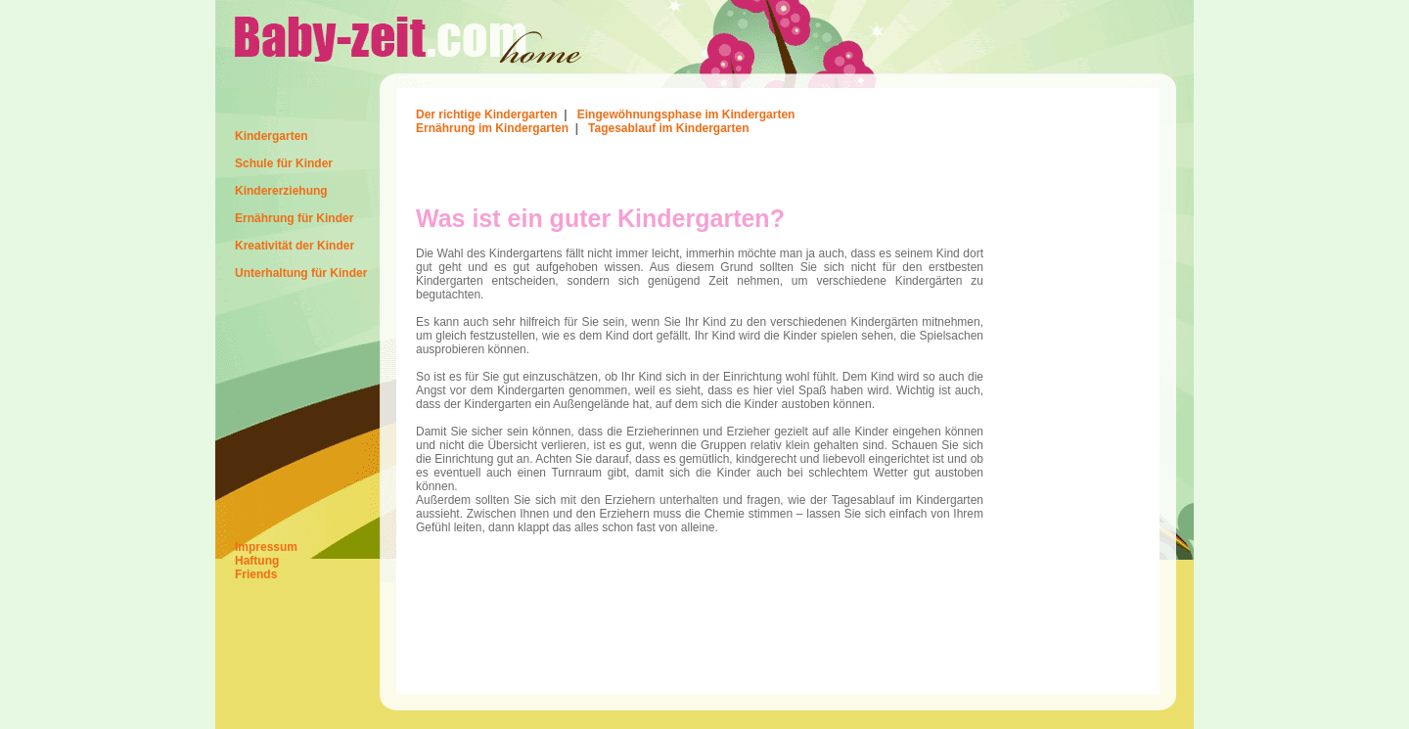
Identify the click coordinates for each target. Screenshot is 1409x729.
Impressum (266, 547)
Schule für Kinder (284, 163)
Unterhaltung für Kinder (301, 273)
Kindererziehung (281, 191)
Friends (256, 574)
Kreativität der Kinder (294, 245)
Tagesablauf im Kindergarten (668, 128)
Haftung (257, 561)
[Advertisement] (645, 169)
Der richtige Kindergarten (487, 114)
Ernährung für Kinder (294, 218)
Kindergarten (271, 136)
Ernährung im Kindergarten (492, 128)
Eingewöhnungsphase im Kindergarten (686, 114)
